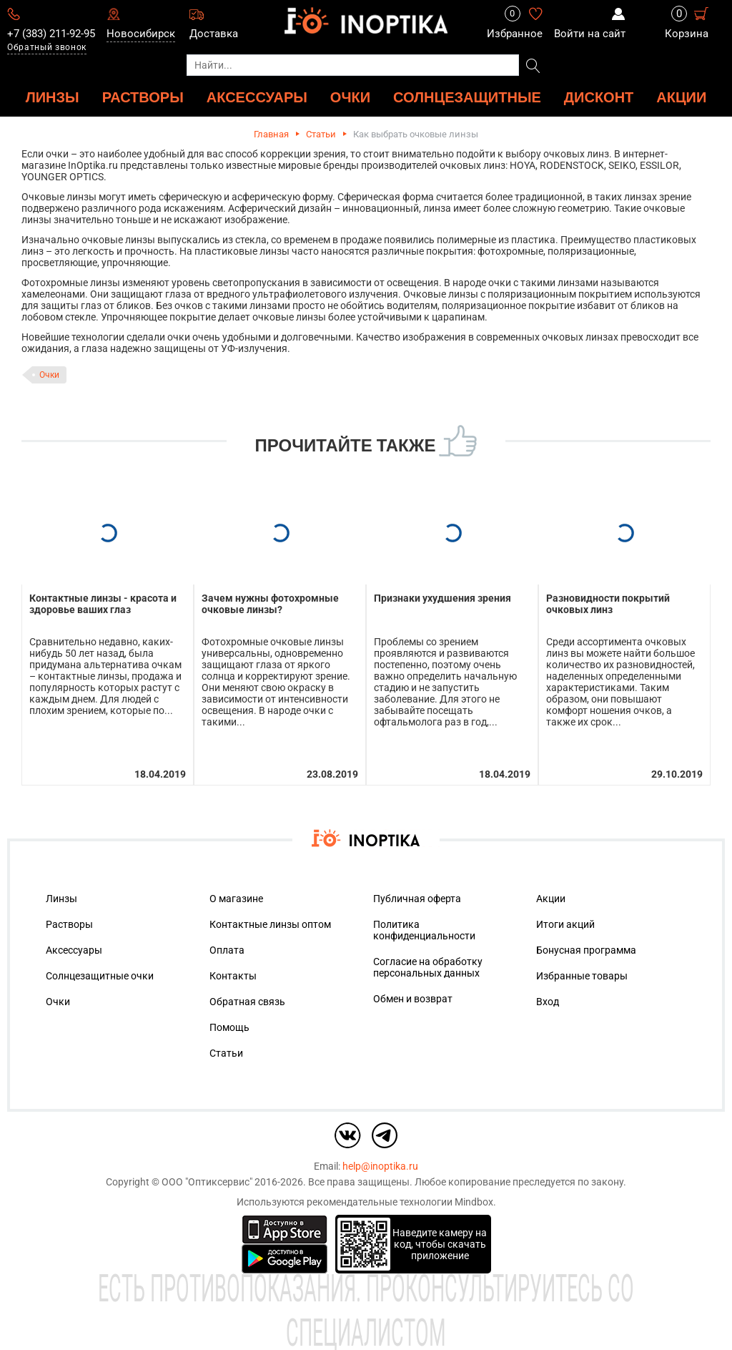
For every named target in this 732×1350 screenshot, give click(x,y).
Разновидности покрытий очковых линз (608, 603)
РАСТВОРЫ (143, 97)
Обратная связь (247, 1001)
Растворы (69, 924)
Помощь (229, 1027)
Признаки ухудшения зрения (442, 598)
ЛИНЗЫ (52, 97)
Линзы (61, 898)
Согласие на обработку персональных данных (428, 967)
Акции (681, 97)
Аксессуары (74, 950)
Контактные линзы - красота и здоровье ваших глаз (103, 603)
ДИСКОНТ (599, 97)
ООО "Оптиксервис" (207, 1182)
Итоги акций (565, 924)
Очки (49, 375)
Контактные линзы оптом (270, 924)
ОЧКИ (350, 97)
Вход (547, 1001)
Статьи (321, 134)
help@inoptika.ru (380, 1166)
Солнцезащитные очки (100, 976)
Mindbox (474, 1202)
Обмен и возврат (412, 998)
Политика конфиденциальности (424, 930)
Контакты (233, 976)
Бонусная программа (586, 950)
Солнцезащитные (467, 97)
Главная (271, 134)
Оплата (226, 950)
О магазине (236, 898)
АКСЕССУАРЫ (257, 97)
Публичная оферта (417, 898)
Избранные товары (582, 976)
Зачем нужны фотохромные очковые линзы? (270, 603)
